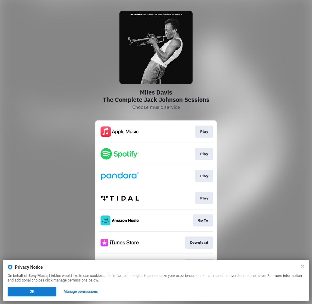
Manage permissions (81, 291)
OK (32, 291)
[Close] (302, 266)
